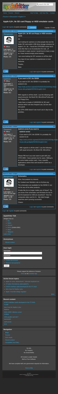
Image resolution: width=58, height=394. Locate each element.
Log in (4, 27)
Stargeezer (8, 34)
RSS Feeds (8, 337)
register (11, 27)
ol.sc (5, 324)
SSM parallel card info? (11, 317)
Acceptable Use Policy (12, 342)
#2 (54, 76)
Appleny (6, 309)
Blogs (7, 332)
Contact (52, 13)
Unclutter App (33, 273)
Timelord (7, 129)
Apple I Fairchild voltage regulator (16, 291)
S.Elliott (6, 314)
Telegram (10, 232)
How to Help (29, 368)
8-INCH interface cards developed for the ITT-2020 (21, 286)
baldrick (7, 79)
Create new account (12, 260)
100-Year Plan (44, 13)
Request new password (13, 263)
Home (5, 13)
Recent (17, 13)
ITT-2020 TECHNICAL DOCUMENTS (17, 284)
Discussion (13, 16)
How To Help (34, 13)
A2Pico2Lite (7, 322)
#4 (54, 173)
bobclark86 (7, 319)
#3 (54, 126)
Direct (23, 273)
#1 (54, 31)
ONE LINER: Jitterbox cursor (13, 312)
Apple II (21, 16)
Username (7, 250)
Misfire (9, 227)
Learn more (7, 234)
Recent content (10, 242)
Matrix (9, 223)
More (52, 294)
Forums (11, 13)
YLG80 (6, 304)
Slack (9, 229)
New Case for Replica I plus (14, 289)
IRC (8, 221)
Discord (9, 225)
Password (7, 255)
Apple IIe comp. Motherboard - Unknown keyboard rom (22, 281)
